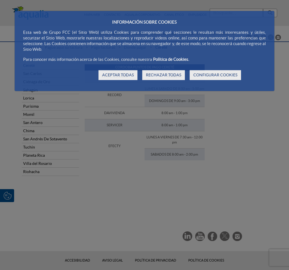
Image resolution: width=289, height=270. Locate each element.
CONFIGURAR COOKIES (215, 75)
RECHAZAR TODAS (163, 75)
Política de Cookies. (171, 59)
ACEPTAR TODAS (118, 75)
